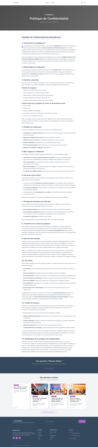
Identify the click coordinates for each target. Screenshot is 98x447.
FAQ (39, 439)
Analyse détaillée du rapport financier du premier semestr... (57, 399)
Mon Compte (72, 438)
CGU (51, 433)
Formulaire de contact (74, 436)
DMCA (51, 439)
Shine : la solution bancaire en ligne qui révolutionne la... (76, 399)
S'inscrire (82, 421)
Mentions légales (53, 432)
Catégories (40, 435)
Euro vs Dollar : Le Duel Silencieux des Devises (20, 387)
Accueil (39, 432)
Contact (53, 2)
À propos (52, 437)
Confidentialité (53, 435)
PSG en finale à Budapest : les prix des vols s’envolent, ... (39, 399)
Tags (39, 437)
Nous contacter (49, 368)
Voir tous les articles (49, 412)
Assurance (16, 385)
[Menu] (85, 2)
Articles (47, 2)
